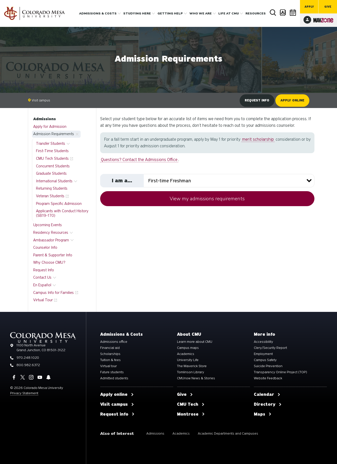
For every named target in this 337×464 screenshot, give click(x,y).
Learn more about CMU (194, 342)
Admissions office (113, 342)
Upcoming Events (47, 225)
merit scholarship (258, 139)
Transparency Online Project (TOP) (280, 372)
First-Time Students (52, 151)
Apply (309, 6)
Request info (257, 100)
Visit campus (39, 100)
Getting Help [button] (170, 13)
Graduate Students (51, 173)
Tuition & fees (110, 360)
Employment (263, 354)
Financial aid (110, 348)
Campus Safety (265, 360)
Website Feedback (268, 378)
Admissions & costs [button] (98, 13)
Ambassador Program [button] (51, 240)
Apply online (292, 100)
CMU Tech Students (52, 158)
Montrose (191, 414)
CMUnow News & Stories (196, 378)
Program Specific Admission (59, 203)
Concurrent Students (53, 166)
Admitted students (114, 378)
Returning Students (51, 188)
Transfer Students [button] (50, 143)
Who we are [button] (200, 13)
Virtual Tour (43, 300)
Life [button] (228, 13)
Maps (263, 414)
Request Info (43, 270)
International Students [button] (54, 181)
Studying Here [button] (137, 13)
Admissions (44, 119)
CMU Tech (191, 404)
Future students (112, 372)
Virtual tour (108, 366)
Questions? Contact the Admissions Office (139, 159)
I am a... (122, 180)
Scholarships (110, 354)
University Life (188, 360)
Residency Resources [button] (50, 232)
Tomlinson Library (190, 372)
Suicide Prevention (268, 366)
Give (327, 6)
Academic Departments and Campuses (228, 433)
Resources (255, 13)
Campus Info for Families (53, 292)
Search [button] (273, 13)
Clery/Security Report (270, 348)
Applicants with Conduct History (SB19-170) (62, 213)
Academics (185, 354)
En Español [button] (42, 285)
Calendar (293, 12)
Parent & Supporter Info (52, 255)
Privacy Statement (24, 393)
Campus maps (188, 348)
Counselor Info (45, 247)
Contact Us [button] (42, 277)
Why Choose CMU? (49, 262)
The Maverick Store (192, 366)
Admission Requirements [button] (53, 134)
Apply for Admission (49, 126)
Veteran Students (50, 196)
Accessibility (263, 342)
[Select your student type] (207, 180)
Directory (283, 12)
